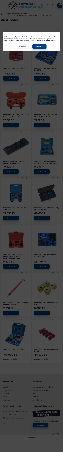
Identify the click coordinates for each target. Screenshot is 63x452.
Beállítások (22, 46)
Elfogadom (38, 46)
